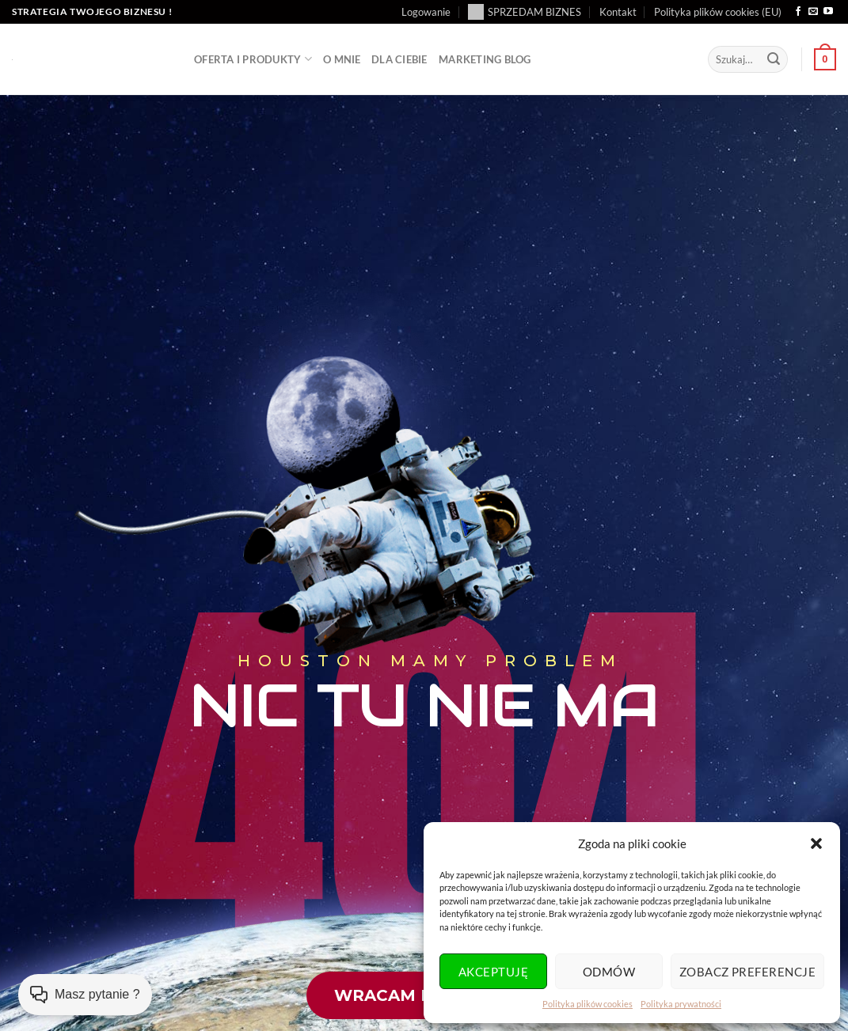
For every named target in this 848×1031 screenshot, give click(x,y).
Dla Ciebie (399, 59)
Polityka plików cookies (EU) (717, 12)
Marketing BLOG (485, 59)
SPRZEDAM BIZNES (524, 12)
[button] (816, 843)
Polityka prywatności (681, 1004)
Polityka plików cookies (587, 1004)
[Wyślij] (773, 59)
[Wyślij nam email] (813, 11)
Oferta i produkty (253, 58)
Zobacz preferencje (747, 972)
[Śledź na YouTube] (828, 11)
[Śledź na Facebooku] (798, 11)
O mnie (342, 59)
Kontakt (618, 12)
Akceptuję (493, 972)
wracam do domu (421, 995)
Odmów (609, 972)
